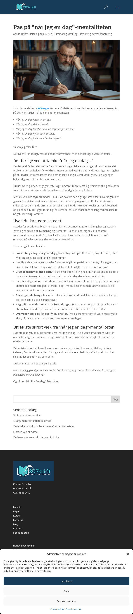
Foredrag (18, 520)
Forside (17, 507)
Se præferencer (66, 601)
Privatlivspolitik (73, 609)
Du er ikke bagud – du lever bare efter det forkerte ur (44, 426)
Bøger (16, 511)
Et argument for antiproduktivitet (32, 420)
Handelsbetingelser (24, 545)
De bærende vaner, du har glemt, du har (36, 437)
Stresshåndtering (102, 34)
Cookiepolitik (57, 609)
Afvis (67, 591)
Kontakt (17, 528)
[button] (127, 554)
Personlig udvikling (66, 34)
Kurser (17, 515)
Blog (15, 524)
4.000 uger (42, 108)
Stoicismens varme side (27, 415)
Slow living (85, 34)
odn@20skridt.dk (22, 488)
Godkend (66, 581)
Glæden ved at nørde (25, 432)
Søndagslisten (21, 532)
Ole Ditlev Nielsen (26, 34)
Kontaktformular (22, 484)
